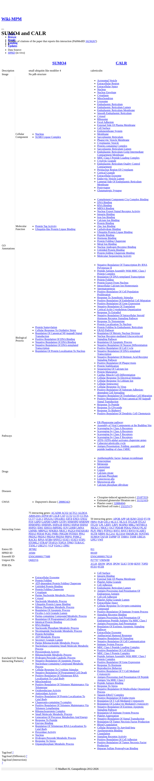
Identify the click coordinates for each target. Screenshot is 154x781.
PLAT (143, 527)
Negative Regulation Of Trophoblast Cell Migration (124, 395)
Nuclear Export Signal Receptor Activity (118, 211)
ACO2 (65, 512)
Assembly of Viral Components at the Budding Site (124, 425)
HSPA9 (84, 524)
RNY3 (124, 530)
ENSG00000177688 (39, 556)
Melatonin (102, 464)
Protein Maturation (107, 371)
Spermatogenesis (106, 288)
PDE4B (119, 527)
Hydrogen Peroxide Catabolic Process (55, 657)
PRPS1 (68, 536)
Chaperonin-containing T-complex (53, 702)
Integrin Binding (106, 214)
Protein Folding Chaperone (111, 241)
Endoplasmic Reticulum (110, 104)
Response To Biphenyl (109, 410)
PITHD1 (73, 533)
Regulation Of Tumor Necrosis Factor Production (123, 721)
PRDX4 (51, 536)
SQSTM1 (144, 533)
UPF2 (93, 539)
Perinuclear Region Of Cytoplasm (115, 169)
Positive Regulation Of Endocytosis (116, 697)
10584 (32, 552)
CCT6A (84, 515)
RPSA (41, 539)
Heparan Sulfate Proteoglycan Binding (117, 748)
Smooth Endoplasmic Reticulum (114, 113)
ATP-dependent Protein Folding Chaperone (58, 583)
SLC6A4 (120, 533)
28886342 (64, 501)
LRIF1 (107, 524)
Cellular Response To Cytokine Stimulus (56, 669)
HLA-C (115, 521)
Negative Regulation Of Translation (116, 306)
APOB (116, 518)
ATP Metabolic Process (47, 637)
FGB (100, 521)
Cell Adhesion (104, 584)
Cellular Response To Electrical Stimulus (119, 377)
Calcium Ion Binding (108, 220)
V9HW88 (104, 560)
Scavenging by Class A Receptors (115, 428)
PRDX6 (60, 536)
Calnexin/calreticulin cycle (111, 443)
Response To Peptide (108, 404)
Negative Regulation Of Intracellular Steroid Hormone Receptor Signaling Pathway (120, 317)
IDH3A (48, 527)
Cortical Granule (106, 172)
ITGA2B (132, 521)
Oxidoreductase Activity (48, 690)
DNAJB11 (60, 518)
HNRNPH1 (35, 524)
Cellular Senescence (107, 383)
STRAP (44, 542)
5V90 (130, 563)
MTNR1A (141, 524)
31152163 (142, 500)
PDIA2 (128, 527)
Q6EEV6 (33, 560)
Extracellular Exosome (109, 175)
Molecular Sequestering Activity (114, 255)
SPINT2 (57, 539)
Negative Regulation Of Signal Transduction (120, 718)
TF (118, 536)
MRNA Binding (105, 208)
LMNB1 (33, 530)
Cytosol (101, 116)
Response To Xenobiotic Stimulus (115, 297)
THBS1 (125, 536)
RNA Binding (104, 205)
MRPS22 (43, 530)
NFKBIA (53, 530)
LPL (101, 524)
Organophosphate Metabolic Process (54, 744)
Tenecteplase (104, 461)
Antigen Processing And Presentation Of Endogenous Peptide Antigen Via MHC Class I (122, 619)
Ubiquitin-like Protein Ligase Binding (55, 229)
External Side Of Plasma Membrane (116, 125)
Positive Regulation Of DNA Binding (55, 339)
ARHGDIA (35, 515)
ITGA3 (142, 521)
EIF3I (69, 518)
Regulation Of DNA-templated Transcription (121, 276)
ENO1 (76, 518)
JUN (65, 527)
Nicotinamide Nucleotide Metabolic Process (58, 631)
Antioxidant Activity (46, 693)
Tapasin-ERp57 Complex (110, 694)
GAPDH (45, 521)
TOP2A (62, 542)
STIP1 (82, 539)
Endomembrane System (109, 131)
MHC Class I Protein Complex (113, 653)
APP (123, 518)
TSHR (133, 536)
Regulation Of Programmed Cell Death (56, 619)
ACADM (56, 512)
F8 (148, 518)
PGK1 (48, 533)
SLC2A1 (110, 533)
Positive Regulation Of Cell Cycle (115, 348)
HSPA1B (57, 524)
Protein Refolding (44, 634)
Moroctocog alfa (106, 481)
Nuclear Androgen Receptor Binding (116, 247)
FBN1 (93, 521)
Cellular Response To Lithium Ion (115, 380)
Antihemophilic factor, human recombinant (120, 458)
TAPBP (113, 536)
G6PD (37, 521)
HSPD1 (33, 527)
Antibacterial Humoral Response (114, 635)
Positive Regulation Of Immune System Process (122, 611)
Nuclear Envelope (106, 92)
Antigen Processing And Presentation (117, 623)
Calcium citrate (105, 473)
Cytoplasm (103, 95)
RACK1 (33, 539)
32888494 (119, 503)
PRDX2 (33, 536)
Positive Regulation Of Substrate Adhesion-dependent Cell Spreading (120, 391)
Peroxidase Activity (45, 732)
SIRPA (101, 533)
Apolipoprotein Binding (109, 730)
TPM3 (70, 542)
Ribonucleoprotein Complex (50, 711)
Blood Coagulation (107, 724)
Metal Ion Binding (107, 244)
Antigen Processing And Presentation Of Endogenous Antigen (118, 592)
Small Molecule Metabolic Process (53, 714)
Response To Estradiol (109, 312)
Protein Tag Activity (46, 226)
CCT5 (76, 515)
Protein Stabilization (108, 365)
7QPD (144, 563)
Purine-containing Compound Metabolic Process (61, 616)
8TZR (101, 566)
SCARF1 (141, 530)
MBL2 (132, 524)
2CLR (93, 563)
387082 (33, 549)
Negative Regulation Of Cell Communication (121, 641)
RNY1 (116, 530)
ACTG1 (73, 512)
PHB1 (55, 533)
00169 (93, 552)
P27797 (94, 560)
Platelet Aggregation (108, 715)
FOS (31, 521)
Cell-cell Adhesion (107, 596)
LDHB (72, 527)
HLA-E (123, 521)
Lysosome (102, 101)
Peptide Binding (105, 235)
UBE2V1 (43, 545)
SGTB (93, 533)
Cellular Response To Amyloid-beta (116, 727)
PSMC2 (77, 536)
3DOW (101, 563)
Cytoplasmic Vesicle (108, 143)
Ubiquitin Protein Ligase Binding (114, 232)
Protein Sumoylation (46, 327)
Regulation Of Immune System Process (118, 712)
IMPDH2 (57, 527)
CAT (62, 515)
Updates (12, 45)
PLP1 (93, 530)
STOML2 (34, 542)
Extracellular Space (107, 86)
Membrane (103, 134)
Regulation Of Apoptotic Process (114, 342)
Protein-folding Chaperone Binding (116, 253)
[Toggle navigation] (2, 29)
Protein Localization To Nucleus (114, 324)
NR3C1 (63, 530)
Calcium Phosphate (107, 475)
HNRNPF (84, 521)
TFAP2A (53, 542)
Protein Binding (105, 223)
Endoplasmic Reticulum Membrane (116, 110)
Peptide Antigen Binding (110, 683)
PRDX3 (42, 536)
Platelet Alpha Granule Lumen (113, 599)
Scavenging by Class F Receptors (114, 434)
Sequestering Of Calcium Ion (112, 368)
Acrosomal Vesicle (107, 80)
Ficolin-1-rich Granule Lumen (51, 613)
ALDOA (82, 512)
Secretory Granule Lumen (49, 639)
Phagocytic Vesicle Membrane (113, 140)
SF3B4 (48, 539)
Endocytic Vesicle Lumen (110, 178)
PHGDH (63, 533)
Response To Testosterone (111, 321)
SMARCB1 (132, 533)
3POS (109, 563)
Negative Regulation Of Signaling (115, 638)
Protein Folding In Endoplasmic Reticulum (120, 327)
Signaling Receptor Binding (112, 614)
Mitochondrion (105, 98)
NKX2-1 (95, 527)
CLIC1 (39, 518)
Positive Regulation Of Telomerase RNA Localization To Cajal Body (57, 677)
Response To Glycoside (109, 407)
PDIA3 (32, 533)
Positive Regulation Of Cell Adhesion (117, 739)
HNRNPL (47, 524)
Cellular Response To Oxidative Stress (55, 330)
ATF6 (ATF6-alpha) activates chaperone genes (121, 440)
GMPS (54, 521)
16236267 (91, 41)
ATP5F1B (46, 515)
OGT (112, 527)
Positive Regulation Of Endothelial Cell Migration (124, 300)
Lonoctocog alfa (105, 478)
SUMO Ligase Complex (48, 137)
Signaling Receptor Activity (112, 736)
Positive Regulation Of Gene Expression (118, 303)
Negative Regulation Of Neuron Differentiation (122, 345)
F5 (145, 518)
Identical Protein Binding (48, 622)
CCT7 (32, 518)
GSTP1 (63, 521)
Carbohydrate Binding (109, 229)
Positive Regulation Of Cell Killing (116, 650)
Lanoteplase (103, 467)
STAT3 (74, 539)
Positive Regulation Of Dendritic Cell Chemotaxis (123, 413)
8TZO (93, 566)
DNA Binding (104, 202)
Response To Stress (45, 741)
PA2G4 (71, 530)
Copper (101, 470)
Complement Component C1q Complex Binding (122, 199)
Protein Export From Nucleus (112, 282)
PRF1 (100, 530)
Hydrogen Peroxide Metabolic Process (55, 738)
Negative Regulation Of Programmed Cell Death (61, 672)
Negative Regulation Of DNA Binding (55, 342)
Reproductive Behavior (109, 668)
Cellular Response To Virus (111, 386)
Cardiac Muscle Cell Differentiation (116, 374)
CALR (121, 63)
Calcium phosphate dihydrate (112, 484)
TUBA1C (79, 542)
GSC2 (107, 521)
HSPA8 (75, 524)
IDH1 (40, 527)
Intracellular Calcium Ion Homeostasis (117, 285)
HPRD (11, 52)
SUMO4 (59, 63)
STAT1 (66, 539)
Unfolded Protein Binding (111, 250)
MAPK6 (123, 524)
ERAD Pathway (105, 330)
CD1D (139, 518)
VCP (50, 545)
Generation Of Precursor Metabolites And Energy (61, 717)
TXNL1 (33, 545)
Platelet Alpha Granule (109, 582)
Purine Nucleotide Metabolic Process (55, 595)
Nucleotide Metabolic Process (51, 601)
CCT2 (69, 515)
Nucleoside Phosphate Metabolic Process (57, 628)
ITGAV (94, 524)
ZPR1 (66, 545)
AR (128, 518)
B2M (133, 518)
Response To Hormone (109, 665)
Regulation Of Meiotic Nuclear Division (118, 333)
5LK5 (124, 563)
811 (92, 549)
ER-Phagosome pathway (110, 422)
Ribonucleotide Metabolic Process (53, 654)
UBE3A (141, 536)
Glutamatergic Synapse (109, 190)
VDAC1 (58, 545)
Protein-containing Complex (112, 146)
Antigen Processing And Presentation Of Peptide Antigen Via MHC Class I (123, 678)
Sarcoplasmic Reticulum (110, 137)
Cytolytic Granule (106, 160)
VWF (100, 539)
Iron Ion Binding (106, 217)
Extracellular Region (108, 83)
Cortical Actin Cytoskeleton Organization (119, 309)
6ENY (137, 563)
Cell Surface (103, 128)
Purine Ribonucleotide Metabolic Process (57, 642)
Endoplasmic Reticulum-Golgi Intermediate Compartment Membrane (120, 153)
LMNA (80, 527)
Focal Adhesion (105, 122)
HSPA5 (67, 524)
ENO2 (83, 518)
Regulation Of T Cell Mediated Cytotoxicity (120, 700)
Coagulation (103, 733)
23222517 (126, 506)
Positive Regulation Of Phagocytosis (116, 363)
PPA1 (82, 533)
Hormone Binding (106, 238)
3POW (116, 563)
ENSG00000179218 (101, 556)
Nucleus (39, 134)
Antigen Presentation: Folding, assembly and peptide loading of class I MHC (121, 448)
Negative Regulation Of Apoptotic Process (57, 660)
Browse (12, 37)
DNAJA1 (49, 518)
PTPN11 (108, 530)
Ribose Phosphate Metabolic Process (54, 607)
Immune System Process (110, 644)
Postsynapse (103, 187)
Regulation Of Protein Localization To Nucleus (60, 351)
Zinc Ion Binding (106, 226)
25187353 (142, 497)
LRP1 (115, 524)
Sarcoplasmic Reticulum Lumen (114, 148)
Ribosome (102, 119)
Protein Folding (105, 279)
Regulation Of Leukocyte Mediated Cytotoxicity (123, 703)
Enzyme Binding (44, 723)
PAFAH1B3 (82, 530)
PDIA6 (40, 533)
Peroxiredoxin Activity (47, 651)
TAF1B (104, 536)
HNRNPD (72, 521)
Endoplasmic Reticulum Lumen (114, 107)
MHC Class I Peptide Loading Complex (118, 157)
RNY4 (132, 530)
